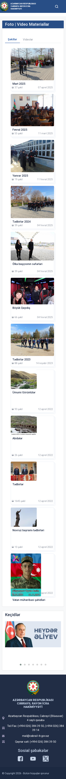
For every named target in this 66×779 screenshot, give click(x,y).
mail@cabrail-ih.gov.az (35, 736)
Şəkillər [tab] (12, 39)
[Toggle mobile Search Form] (56, 6)
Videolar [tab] (28, 39)
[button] (21, 664)
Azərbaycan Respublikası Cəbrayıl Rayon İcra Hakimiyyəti (23, 6)
